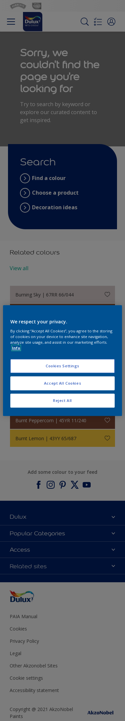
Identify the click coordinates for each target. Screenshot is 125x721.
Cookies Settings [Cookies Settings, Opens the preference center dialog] (62, 366)
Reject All (62, 400)
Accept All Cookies (62, 383)
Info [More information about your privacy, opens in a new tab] (16, 347)
